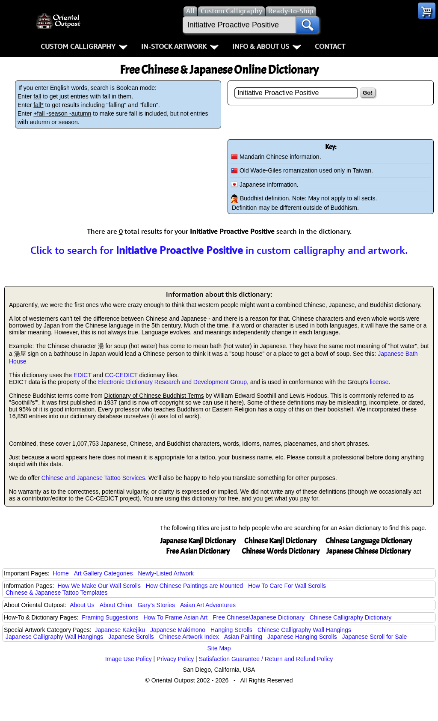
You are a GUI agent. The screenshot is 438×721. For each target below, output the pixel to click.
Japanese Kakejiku (120, 629)
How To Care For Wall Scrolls (287, 585)
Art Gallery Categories (103, 573)
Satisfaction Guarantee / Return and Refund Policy (266, 658)
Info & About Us (266, 46)
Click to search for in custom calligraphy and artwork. (219, 250)
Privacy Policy (175, 658)
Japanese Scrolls (131, 636)
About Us (82, 605)
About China (116, 605)
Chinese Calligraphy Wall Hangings (304, 629)
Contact (330, 46)
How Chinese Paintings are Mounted (194, 585)
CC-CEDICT (121, 375)
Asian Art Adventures (208, 605)
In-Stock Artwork (180, 46)
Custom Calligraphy (84, 46)
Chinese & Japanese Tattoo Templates (56, 592)
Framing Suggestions (110, 617)
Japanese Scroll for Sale (374, 636)
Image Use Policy (128, 658)
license (379, 381)
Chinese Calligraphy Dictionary (350, 617)
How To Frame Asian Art (175, 617)
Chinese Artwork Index (189, 636)
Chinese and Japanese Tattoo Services (93, 477)
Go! (368, 92)
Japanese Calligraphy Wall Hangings (54, 636)
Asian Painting (243, 636)
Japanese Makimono (177, 629)
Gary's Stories (156, 605)
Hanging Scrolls (231, 629)
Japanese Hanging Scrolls (302, 636)
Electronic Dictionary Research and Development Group (172, 381)
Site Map (219, 648)
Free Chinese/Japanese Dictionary (259, 617)
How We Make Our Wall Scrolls (98, 585)
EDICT (83, 375)
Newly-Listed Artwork (166, 573)
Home (61, 573)
